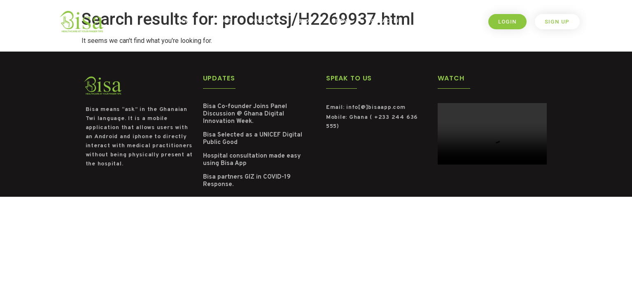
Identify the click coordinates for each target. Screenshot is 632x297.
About (222, 21)
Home (185, 21)
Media (340, 21)
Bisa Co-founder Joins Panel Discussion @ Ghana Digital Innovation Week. (245, 114)
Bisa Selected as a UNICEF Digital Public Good (252, 138)
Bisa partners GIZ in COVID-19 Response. (247, 181)
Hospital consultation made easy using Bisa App (252, 159)
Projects (264, 21)
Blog (305, 21)
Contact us (384, 21)
